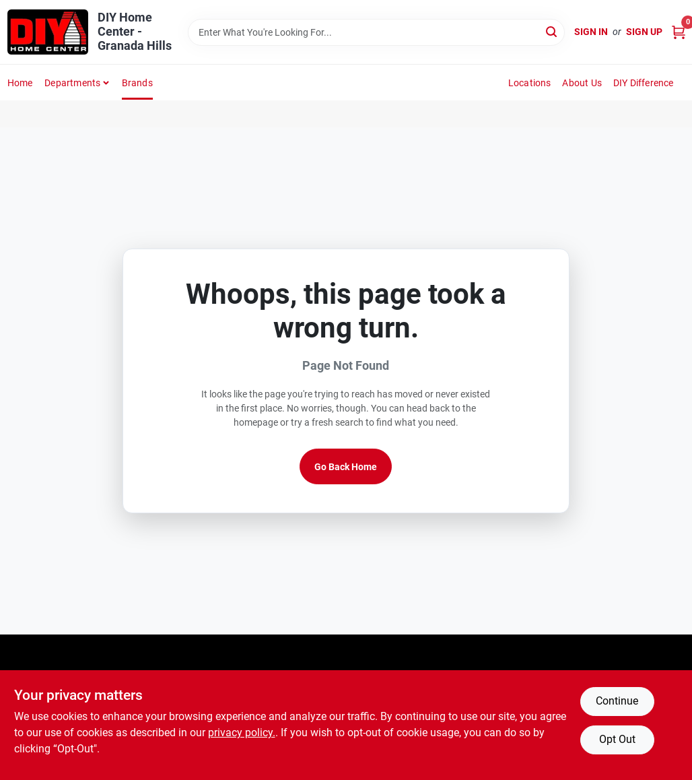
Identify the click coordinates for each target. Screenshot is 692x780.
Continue (617, 700)
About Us (582, 82)
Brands (137, 82)
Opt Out (617, 739)
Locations (529, 82)
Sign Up (644, 31)
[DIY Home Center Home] (47, 32)
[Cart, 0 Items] (678, 32)
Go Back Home (345, 466)
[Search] (552, 31)
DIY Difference (643, 82)
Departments (72, 82)
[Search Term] (376, 32)
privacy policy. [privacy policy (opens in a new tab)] (241, 732)
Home (20, 82)
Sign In (591, 31)
